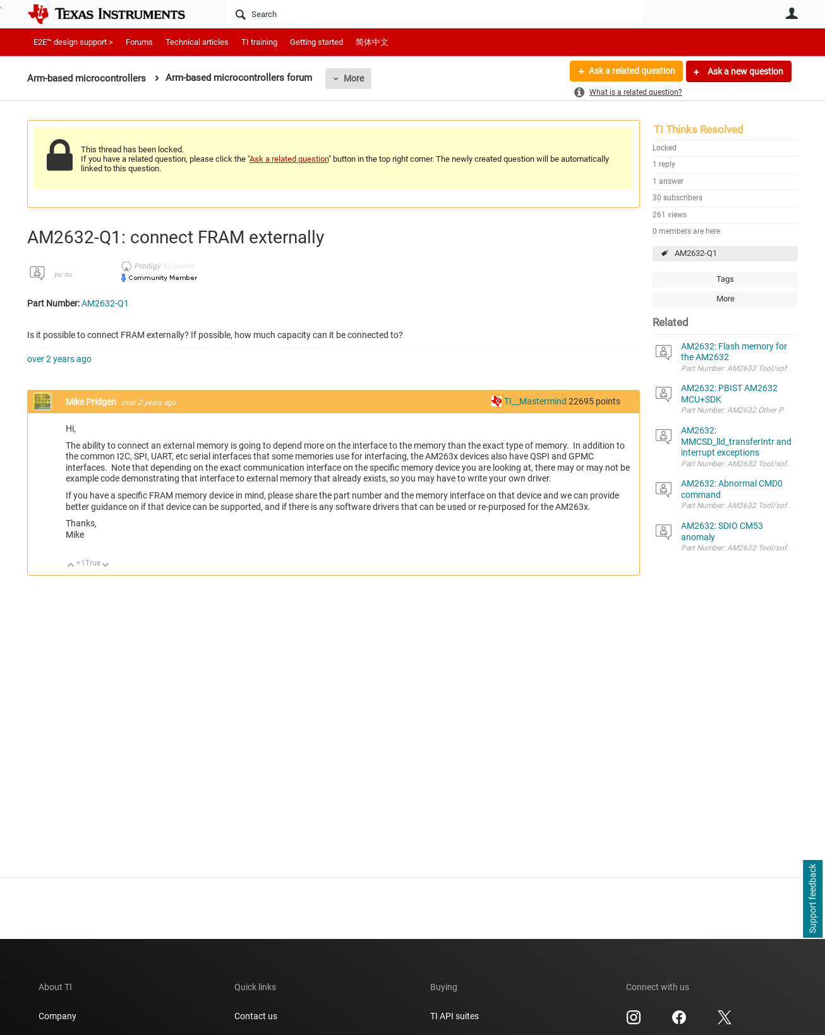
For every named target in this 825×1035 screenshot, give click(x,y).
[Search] (435, 14)
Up (71, 565)
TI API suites (454, 1016)
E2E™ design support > (73, 42)
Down (105, 565)
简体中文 (372, 42)
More (354, 78)
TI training (259, 42)
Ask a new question (744, 71)
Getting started (316, 42)
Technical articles (197, 42)
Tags (725, 279)
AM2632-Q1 (696, 253)
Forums (139, 42)
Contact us (255, 1016)
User (791, 13)
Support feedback (812, 899)
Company (57, 1016)
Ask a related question (631, 71)
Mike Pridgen (92, 402)
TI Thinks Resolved (699, 129)
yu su (63, 274)
